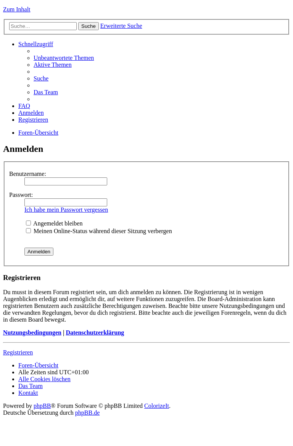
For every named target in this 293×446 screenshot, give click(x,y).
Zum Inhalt (17, 9)
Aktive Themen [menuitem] (53, 64)
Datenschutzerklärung (95, 332)
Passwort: (21, 195)
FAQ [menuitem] (24, 106)
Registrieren (18, 352)
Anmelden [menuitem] (31, 112)
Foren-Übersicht (38, 132)
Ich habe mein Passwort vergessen (66, 209)
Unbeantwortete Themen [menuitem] (64, 58)
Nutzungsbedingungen (32, 332)
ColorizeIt (156, 406)
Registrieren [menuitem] (33, 119)
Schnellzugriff (35, 44)
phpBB (42, 406)
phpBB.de (87, 412)
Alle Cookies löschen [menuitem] (44, 379)
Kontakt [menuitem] (28, 393)
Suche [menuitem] (41, 78)
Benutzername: (27, 174)
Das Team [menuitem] (46, 92)
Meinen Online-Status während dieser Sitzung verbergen (99, 231)
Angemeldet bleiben (54, 223)
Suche (88, 26)
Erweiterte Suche (121, 26)
